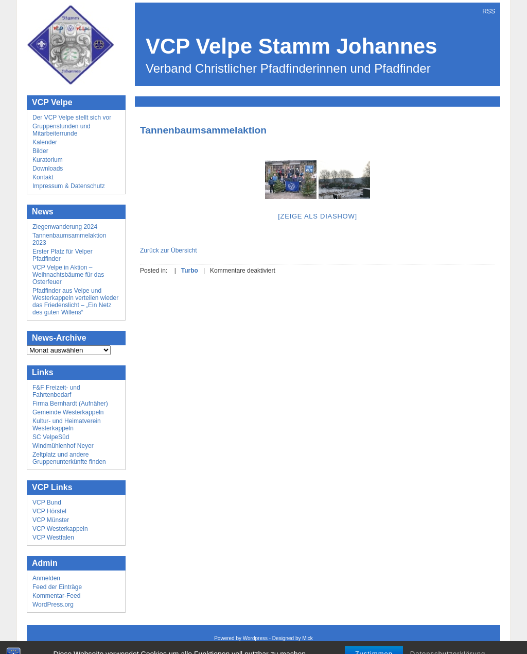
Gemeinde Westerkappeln (68, 412)
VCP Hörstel (49, 511)
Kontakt (43, 177)
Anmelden (46, 578)
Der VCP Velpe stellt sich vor (71, 117)
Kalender (44, 142)
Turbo (189, 270)
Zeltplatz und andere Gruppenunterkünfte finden (69, 458)
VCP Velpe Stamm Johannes (291, 46)
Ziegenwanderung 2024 (64, 226)
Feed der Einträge (57, 587)
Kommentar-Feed (56, 595)
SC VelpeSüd (50, 437)
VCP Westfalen (53, 537)
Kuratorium (47, 159)
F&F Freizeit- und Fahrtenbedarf (56, 391)
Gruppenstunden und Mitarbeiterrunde (61, 130)
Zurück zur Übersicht (168, 250)
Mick (307, 638)
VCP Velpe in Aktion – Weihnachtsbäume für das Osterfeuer (68, 275)
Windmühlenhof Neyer (63, 445)
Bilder (40, 151)
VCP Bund (46, 502)
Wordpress (255, 638)
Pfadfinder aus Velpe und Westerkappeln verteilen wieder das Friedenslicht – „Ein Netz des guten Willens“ (75, 301)
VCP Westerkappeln (60, 528)
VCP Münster (50, 520)
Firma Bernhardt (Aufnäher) (70, 403)
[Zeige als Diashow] (317, 216)
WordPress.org (53, 604)
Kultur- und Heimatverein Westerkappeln (66, 424)
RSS (488, 11)
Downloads (47, 168)
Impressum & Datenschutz (68, 186)
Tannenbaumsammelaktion (203, 130)
